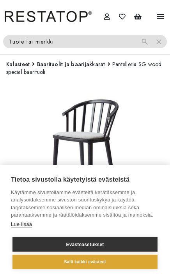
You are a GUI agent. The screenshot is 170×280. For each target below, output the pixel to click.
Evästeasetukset (85, 244)
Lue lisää (21, 224)
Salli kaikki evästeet (85, 261)
